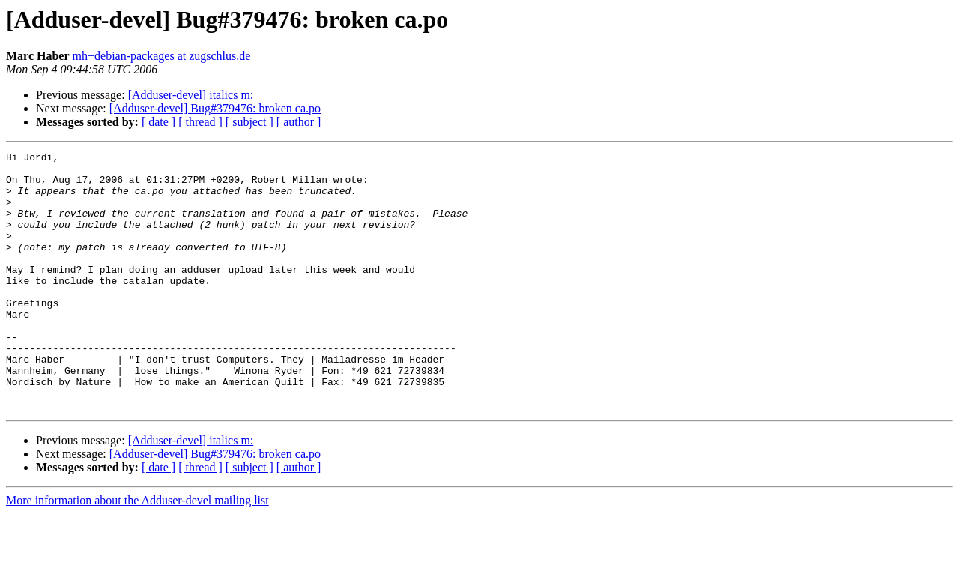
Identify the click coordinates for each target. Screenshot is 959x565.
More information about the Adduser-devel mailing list (137, 552)
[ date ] (158, 121)
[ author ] (298, 121)
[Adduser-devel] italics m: (191, 94)
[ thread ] (200, 121)
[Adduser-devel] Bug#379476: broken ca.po (215, 108)
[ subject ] (249, 121)
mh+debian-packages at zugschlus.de (162, 55)
